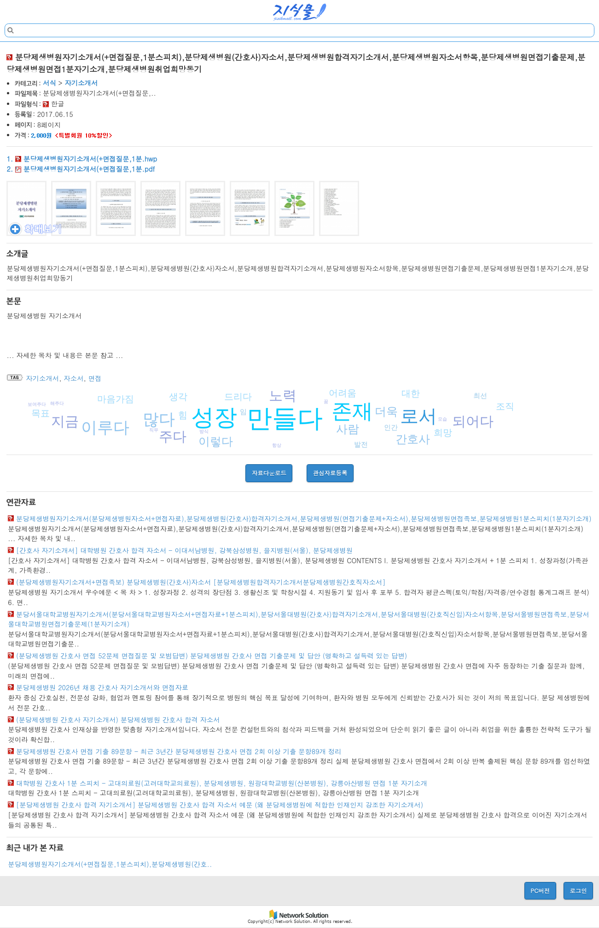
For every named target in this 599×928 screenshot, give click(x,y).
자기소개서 (81, 82)
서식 (49, 82)
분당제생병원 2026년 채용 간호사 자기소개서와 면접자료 (102, 687)
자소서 (73, 378)
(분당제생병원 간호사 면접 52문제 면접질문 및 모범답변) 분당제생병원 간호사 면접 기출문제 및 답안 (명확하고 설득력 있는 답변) (211, 655)
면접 (95, 378)
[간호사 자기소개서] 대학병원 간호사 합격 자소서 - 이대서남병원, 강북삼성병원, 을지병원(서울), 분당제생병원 (184, 550)
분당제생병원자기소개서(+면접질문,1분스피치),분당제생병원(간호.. (110, 864)
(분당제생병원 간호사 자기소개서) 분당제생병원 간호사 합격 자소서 (118, 719)
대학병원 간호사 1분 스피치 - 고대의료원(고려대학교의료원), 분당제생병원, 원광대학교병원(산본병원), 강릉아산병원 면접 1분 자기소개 (221, 783)
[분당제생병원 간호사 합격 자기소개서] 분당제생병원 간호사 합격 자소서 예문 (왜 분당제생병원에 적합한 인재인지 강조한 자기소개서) (219, 804)
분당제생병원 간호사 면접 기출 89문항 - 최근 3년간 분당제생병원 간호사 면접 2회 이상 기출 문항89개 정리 (179, 751)
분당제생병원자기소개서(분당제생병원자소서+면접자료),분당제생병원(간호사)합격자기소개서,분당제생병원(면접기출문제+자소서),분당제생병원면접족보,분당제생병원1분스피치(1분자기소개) (304, 518)
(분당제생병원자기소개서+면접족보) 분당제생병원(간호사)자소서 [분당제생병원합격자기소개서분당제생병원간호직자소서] (200, 582)
